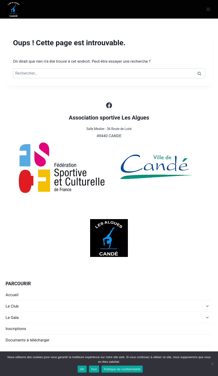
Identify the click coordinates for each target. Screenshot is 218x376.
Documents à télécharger (28, 340)
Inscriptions (16, 328)
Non (94, 369)
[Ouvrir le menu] (208, 9)
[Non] (212, 363)
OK (82, 369)
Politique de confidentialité (122, 369)
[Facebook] (109, 105)
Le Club (12, 306)
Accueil (12, 294)
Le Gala (12, 317)
